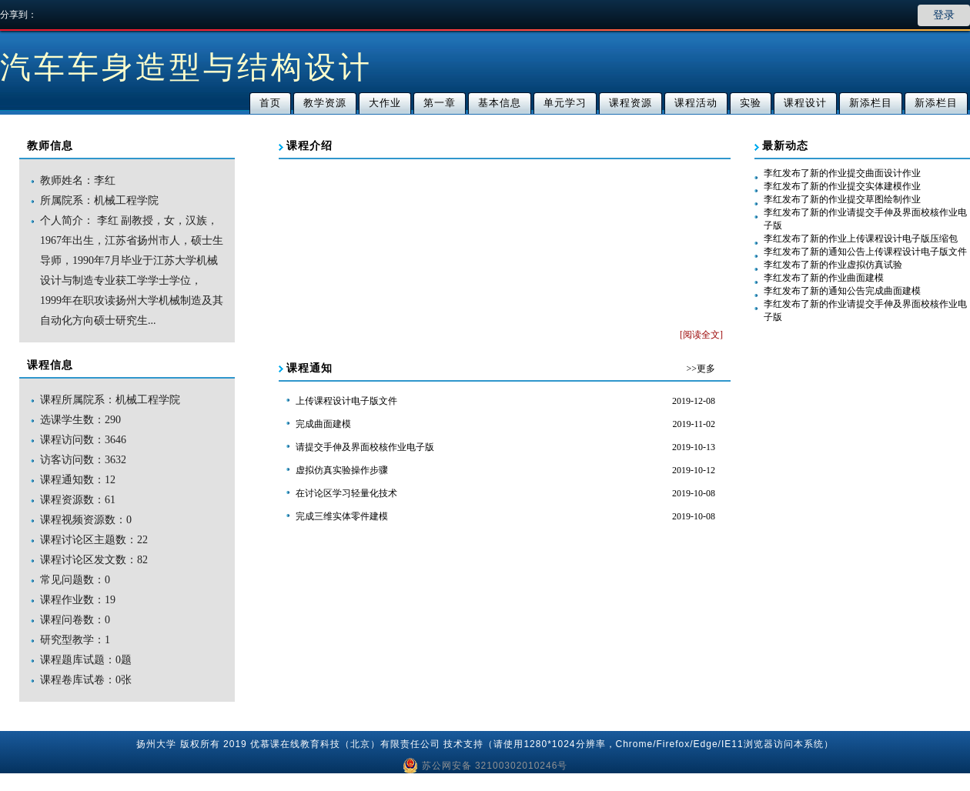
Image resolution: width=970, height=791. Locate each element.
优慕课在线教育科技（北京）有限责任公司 (345, 744)
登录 (944, 15)
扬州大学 (156, 744)
